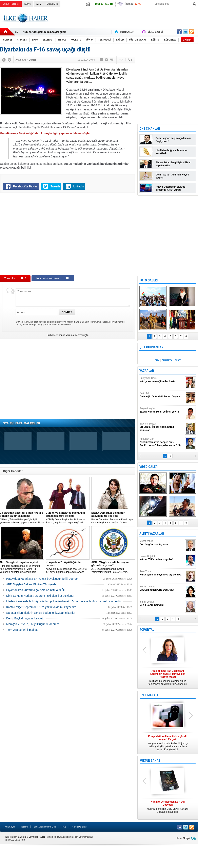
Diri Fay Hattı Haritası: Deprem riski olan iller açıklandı (40, 595)
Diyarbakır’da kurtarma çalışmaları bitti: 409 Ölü (36, 590)
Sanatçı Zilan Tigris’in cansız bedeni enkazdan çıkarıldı (40, 612)
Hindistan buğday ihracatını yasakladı (171, 152)
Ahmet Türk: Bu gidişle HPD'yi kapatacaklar (173, 164)
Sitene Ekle (52, 4)
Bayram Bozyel (162, 427)
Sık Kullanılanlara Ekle (45, 826)
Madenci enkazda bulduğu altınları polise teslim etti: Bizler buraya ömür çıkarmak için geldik (63, 601)
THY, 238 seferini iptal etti (22, 629)
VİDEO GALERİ (148, 467)
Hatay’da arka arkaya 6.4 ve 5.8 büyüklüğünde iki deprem (42, 578)
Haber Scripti (183, 838)
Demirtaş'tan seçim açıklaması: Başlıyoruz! (174, 140)
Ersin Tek (162, 395)
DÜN (157, 360)
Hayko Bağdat (162, 558)
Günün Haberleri (11, 4)
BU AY (178, 360)
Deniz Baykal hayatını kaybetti (25, 618)
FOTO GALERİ (148, 280)
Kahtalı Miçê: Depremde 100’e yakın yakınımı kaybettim (41, 607)
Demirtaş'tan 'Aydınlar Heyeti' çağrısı (173, 176)
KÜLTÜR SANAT (149, 760)
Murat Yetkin (162, 543)
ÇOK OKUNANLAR (151, 347)
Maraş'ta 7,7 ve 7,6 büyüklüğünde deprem (32, 624)
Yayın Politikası (79, 826)
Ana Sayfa (10, 826)
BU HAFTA (167, 360)
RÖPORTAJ (146, 630)
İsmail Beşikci (162, 603)
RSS (64, 826)
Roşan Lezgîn (162, 410)
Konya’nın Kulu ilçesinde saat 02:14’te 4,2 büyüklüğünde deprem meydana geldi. (68, 567)
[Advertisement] (124, 21)
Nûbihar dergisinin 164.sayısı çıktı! (44, 31)
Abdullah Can (162, 442)
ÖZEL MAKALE (149, 695)
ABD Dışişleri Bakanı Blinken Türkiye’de (31, 584)
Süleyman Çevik (162, 380)
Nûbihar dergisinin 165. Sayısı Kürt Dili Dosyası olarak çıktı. (167, 806)
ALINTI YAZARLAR (151, 534)
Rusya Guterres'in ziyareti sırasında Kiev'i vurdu (170, 188)
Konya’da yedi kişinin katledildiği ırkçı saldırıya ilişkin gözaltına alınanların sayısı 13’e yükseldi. (167, 743)
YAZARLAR (146, 371)
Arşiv (38, 4)
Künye (27, 4)
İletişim (24, 826)
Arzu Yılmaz (162, 573)
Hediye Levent (162, 588)
